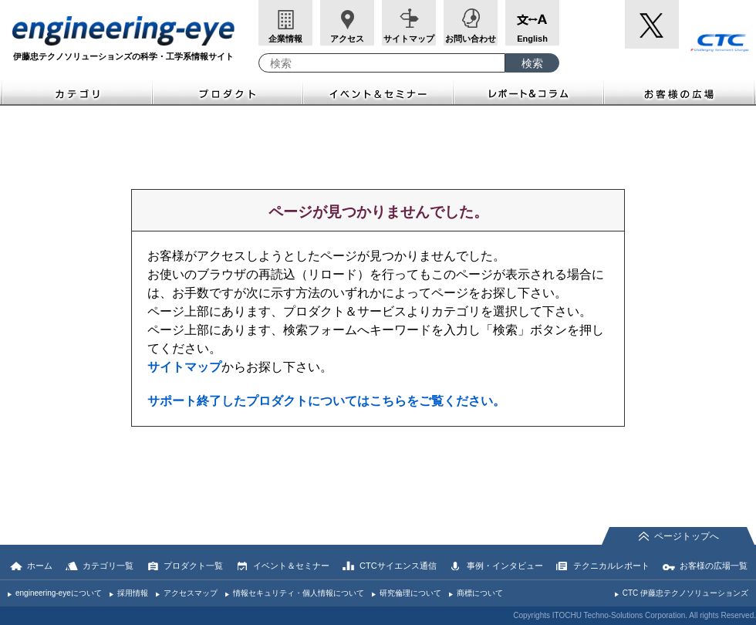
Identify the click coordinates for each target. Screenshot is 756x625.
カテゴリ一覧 (108, 565)
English (532, 38)
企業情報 (285, 38)
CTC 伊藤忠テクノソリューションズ (685, 593)
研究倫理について (410, 593)
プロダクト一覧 (193, 565)
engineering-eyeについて (58, 593)
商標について (480, 593)
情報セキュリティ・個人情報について (298, 593)
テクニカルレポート (611, 565)
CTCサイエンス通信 (398, 565)
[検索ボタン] (532, 63)
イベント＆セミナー (378, 92)
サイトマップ (408, 38)
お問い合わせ (470, 38)
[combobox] (381, 63)
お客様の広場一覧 (714, 565)
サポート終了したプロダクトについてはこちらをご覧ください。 (326, 400)
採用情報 (132, 593)
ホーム (39, 565)
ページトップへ (686, 536)
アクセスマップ (191, 593)
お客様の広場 (680, 92)
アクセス (347, 38)
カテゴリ (76, 92)
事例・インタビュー (505, 565)
